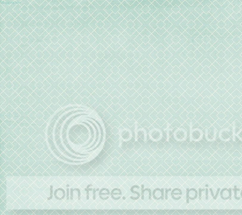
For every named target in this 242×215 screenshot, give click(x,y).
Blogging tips (10, 2)
